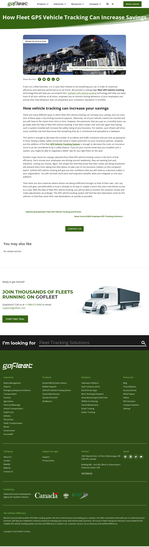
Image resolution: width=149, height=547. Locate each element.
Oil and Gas (8, 420)
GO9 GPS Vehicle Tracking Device (56, 391)
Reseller (7, 465)
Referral (7, 468)
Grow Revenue (101, 68)
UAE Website (86, 474)
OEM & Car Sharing (89, 402)
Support (46, 457)
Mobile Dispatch (49, 387)
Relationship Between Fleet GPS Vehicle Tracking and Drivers (53, 212)
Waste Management (12, 383)
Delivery (7, 416)
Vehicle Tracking (116, 68)
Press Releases (129, 387)
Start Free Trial (15, 319)
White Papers (129, 394)
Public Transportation (13, 424)
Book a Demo (132, 4)
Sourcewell (8, 435)
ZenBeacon (47, 402)
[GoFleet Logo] (17, 4)
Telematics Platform (90, 383)
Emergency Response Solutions (17, 391)
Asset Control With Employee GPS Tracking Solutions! (98, 216)
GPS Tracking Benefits (83, 68)
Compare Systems (131, 405)
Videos (126, 398)
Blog (71, 68)
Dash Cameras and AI (90, 387)
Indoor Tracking (88, 413)
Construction (9, 431)
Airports (7, 387)
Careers (7, 461)
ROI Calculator (129, 402)
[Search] (144, 344)
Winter (6, 427)
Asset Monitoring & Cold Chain (94, 398)
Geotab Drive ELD (50, 398)
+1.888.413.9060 (33, 304)
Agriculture (8, 402)
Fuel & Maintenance (89, 405)
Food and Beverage (12, 405)
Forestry (7, 398)
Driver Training (87, 409)
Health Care (9, 413)
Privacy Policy (48, 461)
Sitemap (126, 409)
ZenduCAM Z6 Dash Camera (54, 383)
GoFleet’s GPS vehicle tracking (82, 93)
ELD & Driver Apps (89, 391)
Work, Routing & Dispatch (92, 394)
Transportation (10, 394)
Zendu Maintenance (51, 394)
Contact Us (74, 228)
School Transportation (13, 409)
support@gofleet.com (13, 308)
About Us (8, 457)
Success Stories (130, 391)
